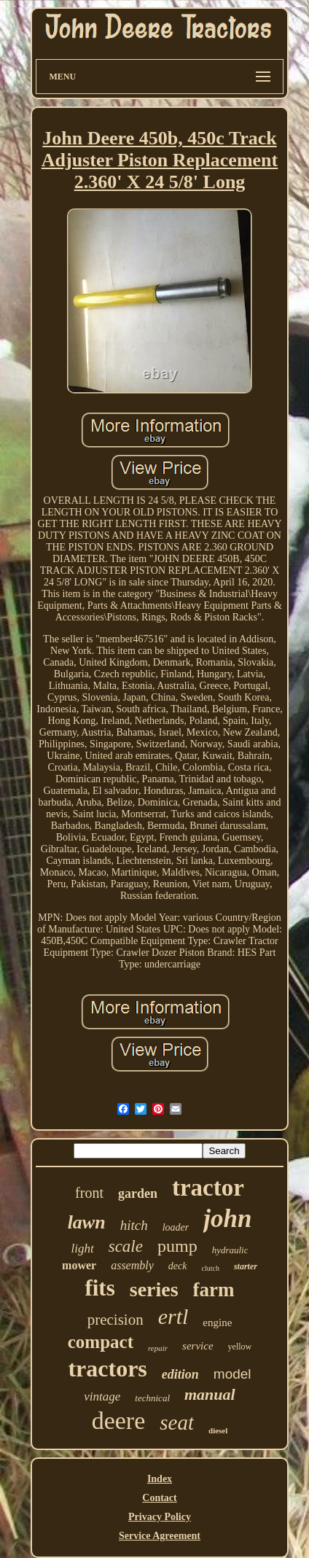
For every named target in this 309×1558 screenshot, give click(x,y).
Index (159, 1478)
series (154, 1289)
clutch (210, 1268)
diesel (217, 1430)
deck (177, 1266)
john (227, 1218)
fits (99, 1288)
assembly (132, 1265)
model (232, 1374)
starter (245, 1266)
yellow (240, 1346)
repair (158, 1348)
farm (214, 1290)
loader (176, 1227)
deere (119, 1420)
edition (180, 1374)
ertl (173, 1316)
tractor (208, 1188)
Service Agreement (159, 1535)
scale (126, 1246)
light (82, 1248)
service (197, 1346)
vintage (102, 1396)
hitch (134, 1225)
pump (177, 1245)
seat (177, 1422)
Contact (159, 1497)
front (89, 1193)
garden (137, 1193)
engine (217, 1322)
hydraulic (230, 1250)
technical (152, 1398)
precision (115, 1319)
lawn (87, 1222)
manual (209, 1394)
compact (100, 1342)
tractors (107, 1368)
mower (79, 1265)
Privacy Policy (159, 1516)
